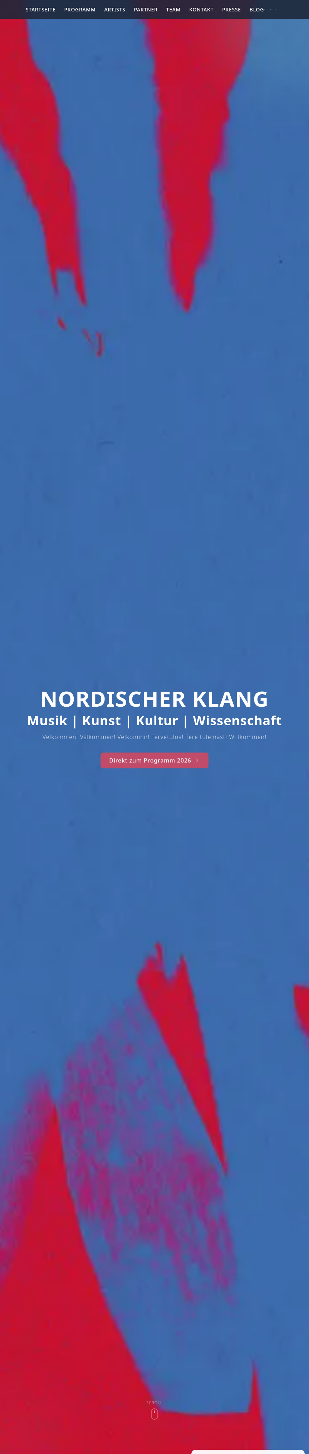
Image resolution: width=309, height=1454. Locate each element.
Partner (145, 9)
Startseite (41, 9)
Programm (80, 9)
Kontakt (201, 9)
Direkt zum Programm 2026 (154, 766)
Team (173, 9)
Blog (257, 9)
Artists (114, 9)
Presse (231, 9)
